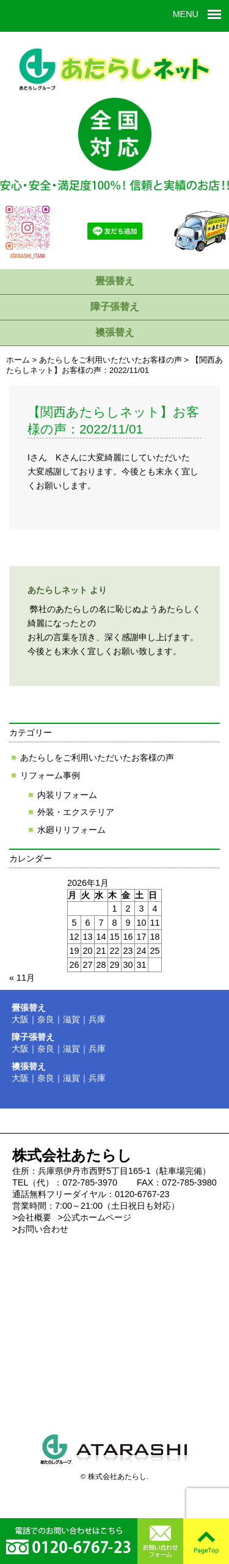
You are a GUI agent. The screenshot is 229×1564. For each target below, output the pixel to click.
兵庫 (97, 1019)
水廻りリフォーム (71, 830)
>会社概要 (31, 1217)
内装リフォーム (67, 795)
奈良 (45, 1019)
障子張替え (114, 306)
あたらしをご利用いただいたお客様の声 (97, 757)
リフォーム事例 (50, 775)
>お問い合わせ (40, 1229)
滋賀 (71, 1019)
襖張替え (114, 332)
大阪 (20, 1019)
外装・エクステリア (75, 812)
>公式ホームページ (94, 1217)
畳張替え (114, 281)
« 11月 (22, 978)
